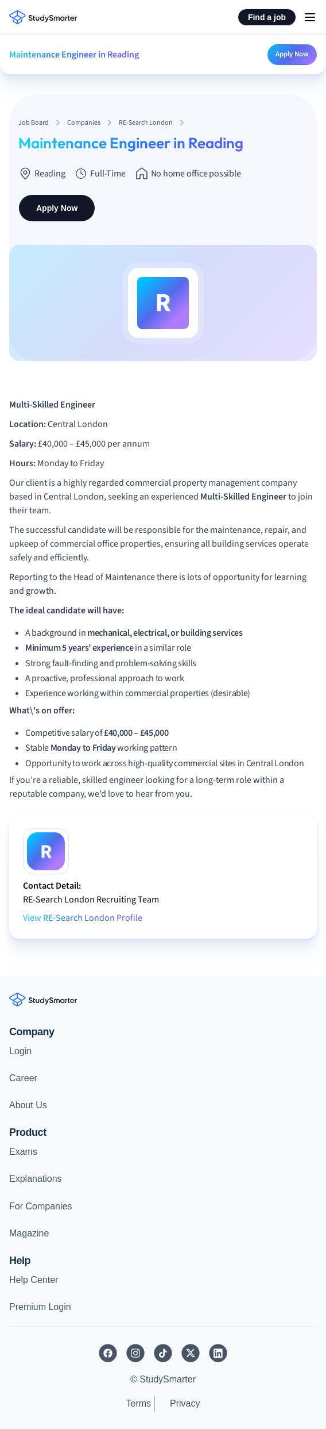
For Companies (40, 1206)
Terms (138, 1403)
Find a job (267, 17)
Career (23, 1078)
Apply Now (292, 54)
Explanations (35, 1179)
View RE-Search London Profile (82, 918)
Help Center (33, 1280)
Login (20, 1051)
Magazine (29, 1233)
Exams (23, 1152)
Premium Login (40, 1307)
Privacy (185, 1403)
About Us (28, 1105)
